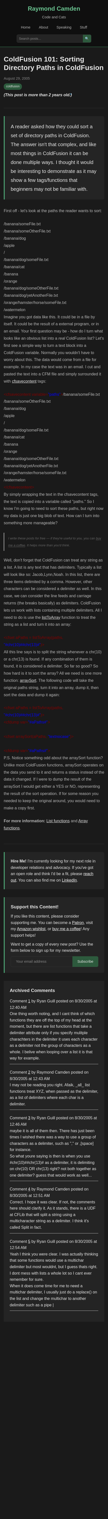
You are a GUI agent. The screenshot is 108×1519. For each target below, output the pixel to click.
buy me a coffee (66, 929)
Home (25, 27)
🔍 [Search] (87, 38)
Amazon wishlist (31, 929)
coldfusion (13, 86)
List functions (58, 821)
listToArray (51, 617)
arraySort (28, 680)
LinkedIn (69, 880)
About (43, 27)
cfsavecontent (24, 381)
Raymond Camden (54, 8)
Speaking (63, 27)
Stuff (83, 27)
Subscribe (85, 961)
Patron (78, 923)
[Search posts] (50, 38)
